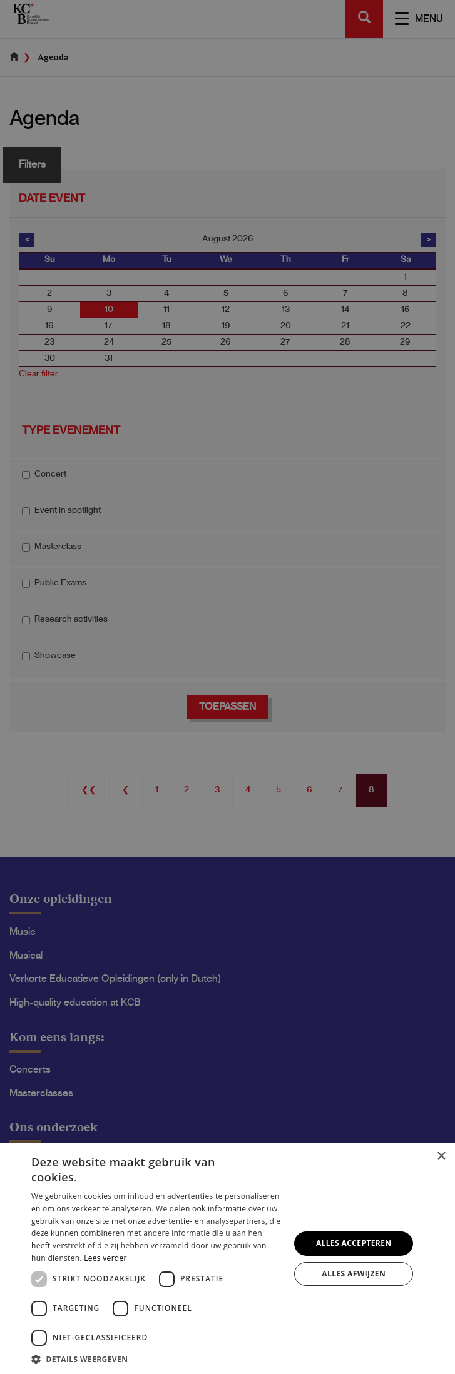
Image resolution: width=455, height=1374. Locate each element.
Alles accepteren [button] (354, 1243)
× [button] (441, 1156)
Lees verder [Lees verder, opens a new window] (105, 1258)
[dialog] (227, 687)
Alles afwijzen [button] (354, 1273)
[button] (156, 1359)
